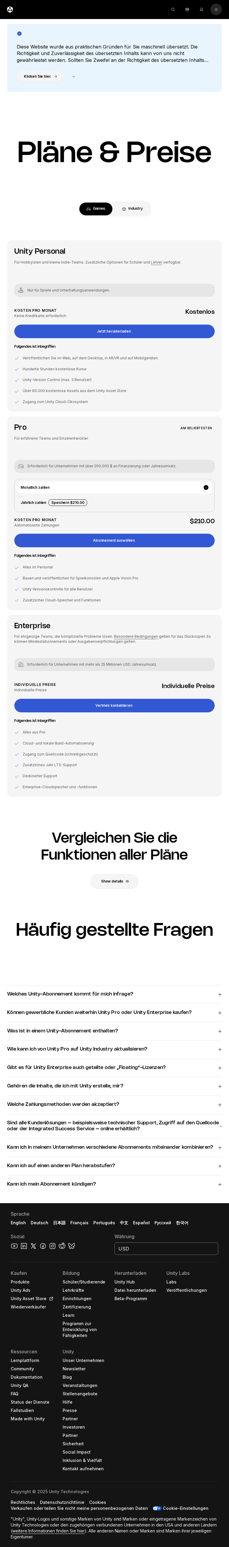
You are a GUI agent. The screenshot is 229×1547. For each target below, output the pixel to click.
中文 (124, 1222)
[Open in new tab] (50, 1298)
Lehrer (156, 262)
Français (79, 1222)
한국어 (182, 1222)
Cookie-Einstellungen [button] (185, 1508)
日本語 (59, 1222)
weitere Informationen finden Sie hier (48, 1530)
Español (141, 1222)
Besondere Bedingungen (136, 636)
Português (104, 1222)
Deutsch (39, 1222)
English (18, 1222)
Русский (162, 1222)
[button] (40, 76)
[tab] (95, 209)
